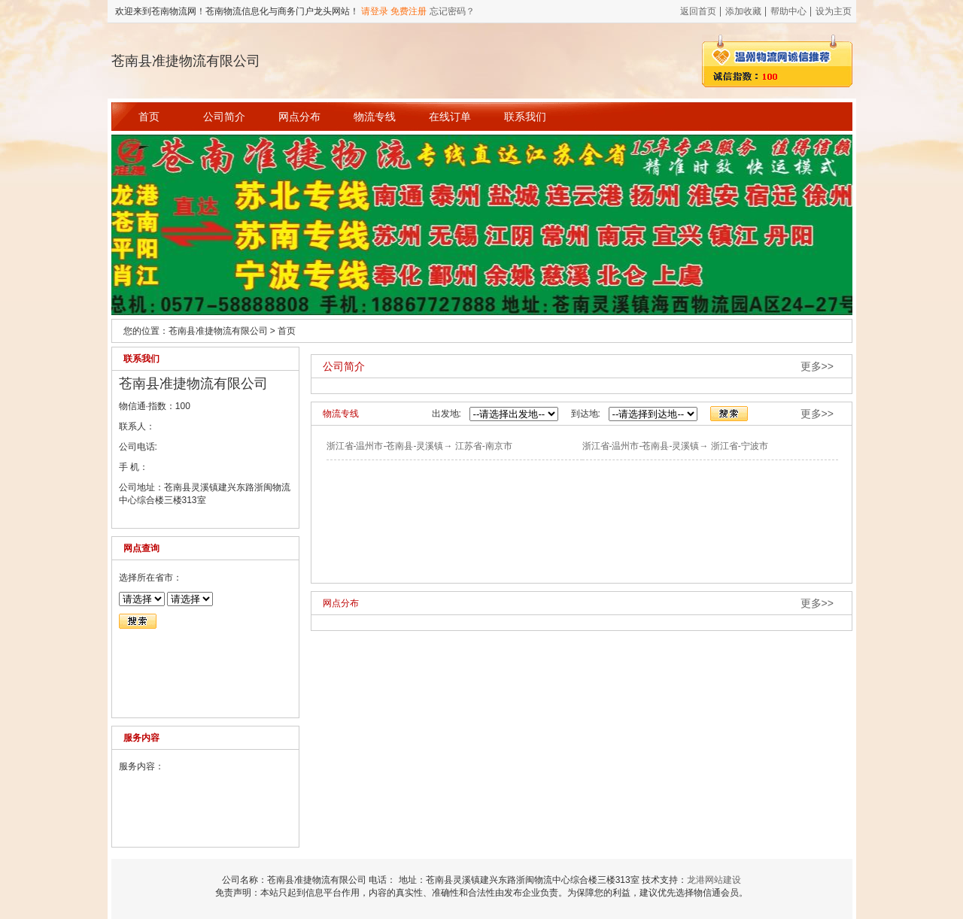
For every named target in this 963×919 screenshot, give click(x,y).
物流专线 (375, 117)
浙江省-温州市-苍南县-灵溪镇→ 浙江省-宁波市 (675, 446)
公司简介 (224, 117)
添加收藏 (743, 11)
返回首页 (698, 11)
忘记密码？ (452, 11)
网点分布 (299, 117)
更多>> (817, 366)
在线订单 (450, 117)
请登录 (374, 11)
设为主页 (834, 11)
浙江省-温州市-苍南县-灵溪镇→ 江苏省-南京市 (419, 446)
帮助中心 (788, 11)
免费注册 (408, 11)
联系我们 (525, 117)
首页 (148, 117)
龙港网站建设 (714, 880)
